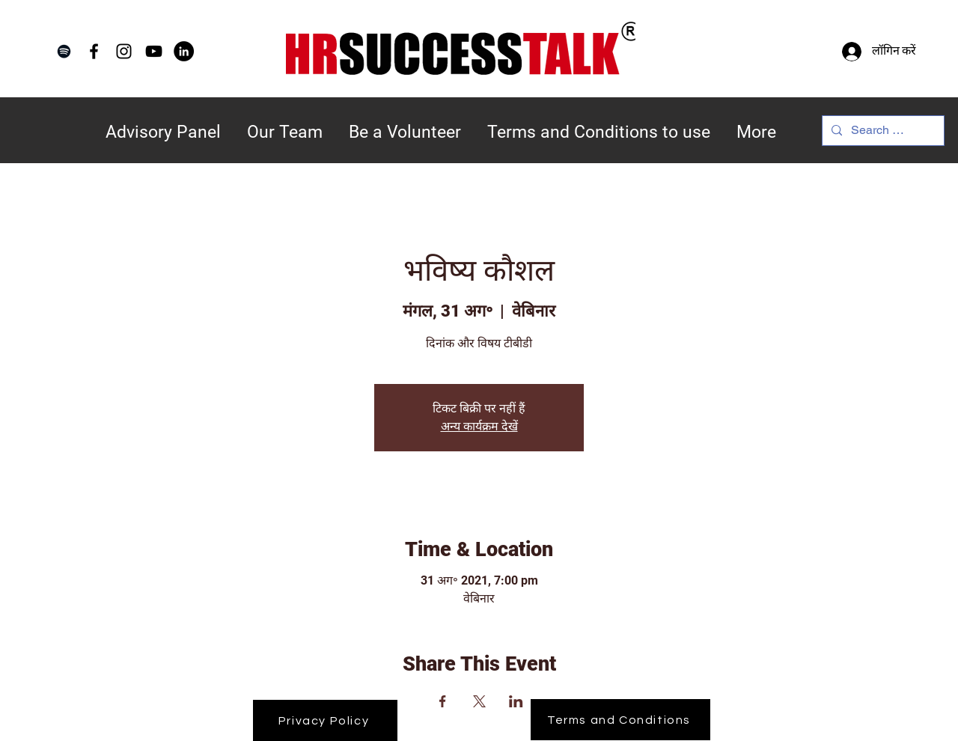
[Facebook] (94, 51)
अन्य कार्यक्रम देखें (479, 426)
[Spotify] (64, 51)
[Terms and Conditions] (620, 719)
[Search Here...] (881, 130)
